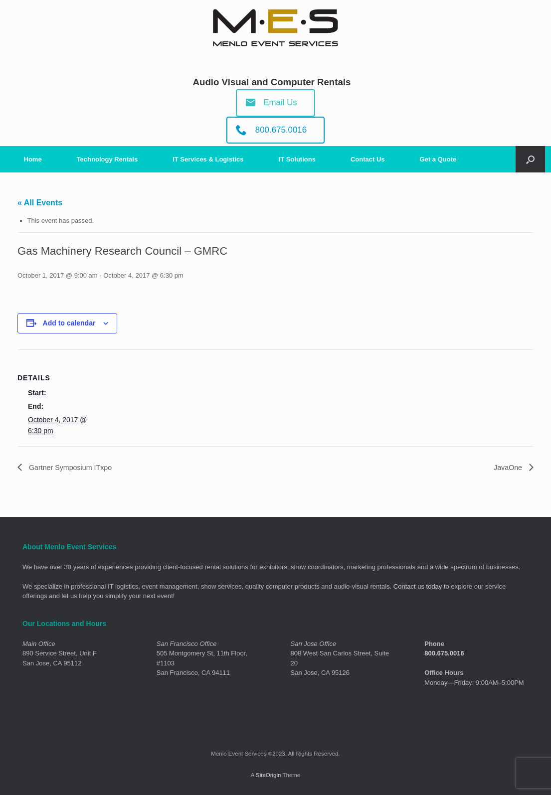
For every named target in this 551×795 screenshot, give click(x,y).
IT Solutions (297, 159)
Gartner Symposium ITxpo (74, 467)
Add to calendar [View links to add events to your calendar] (69, 323)
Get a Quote (438, 159)
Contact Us (368, 159)
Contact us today (417, 587)
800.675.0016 (444, 653)
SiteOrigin (268, 776)
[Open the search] (530, 159)
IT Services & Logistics (208, 159)
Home (33, 159)
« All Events (39, 202)
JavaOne (507, 467)
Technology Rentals (107, 159)
